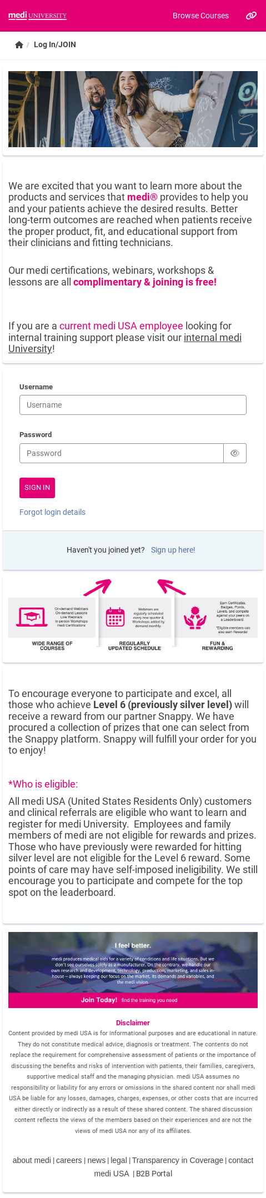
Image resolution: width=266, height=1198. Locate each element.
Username (36, 388)
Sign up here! (173, 549)
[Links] (250, 15)
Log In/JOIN (55, 44)
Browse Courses (201, 15)
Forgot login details (52, 512)
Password (35, 435)
